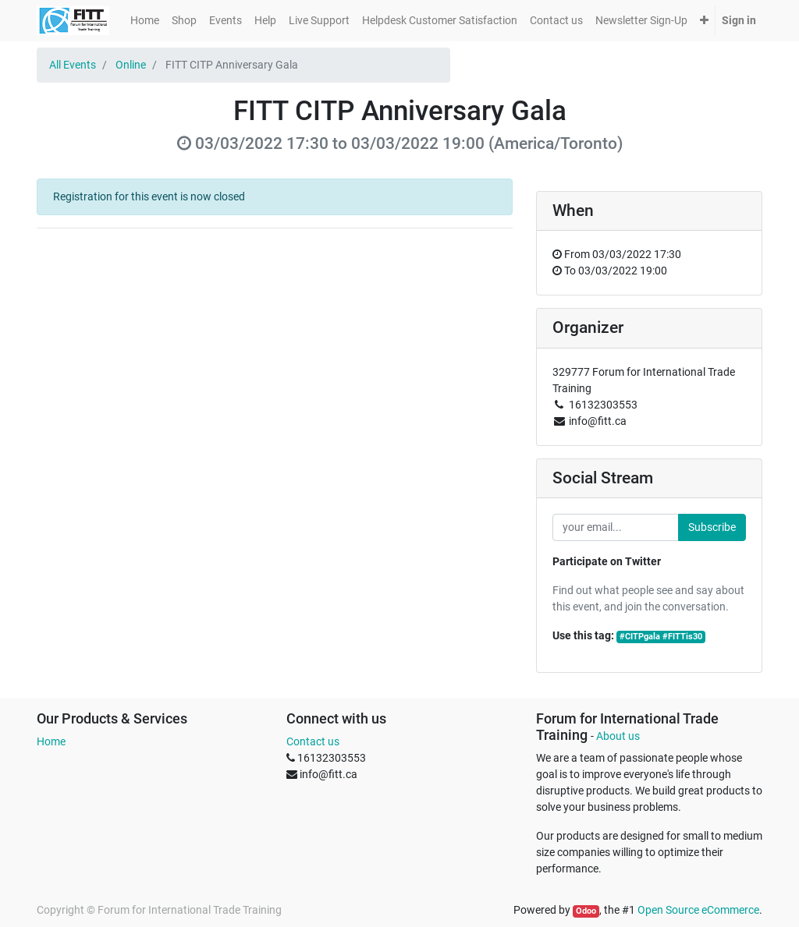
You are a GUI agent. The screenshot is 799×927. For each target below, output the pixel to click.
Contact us (312, 741)
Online (130, 64)
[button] (704, 20)
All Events (72, 64)
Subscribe (712, 527)
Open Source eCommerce (698, 910)
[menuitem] (144, 20)
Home (51, 741)
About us (618, 736)
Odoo (586, 911)
